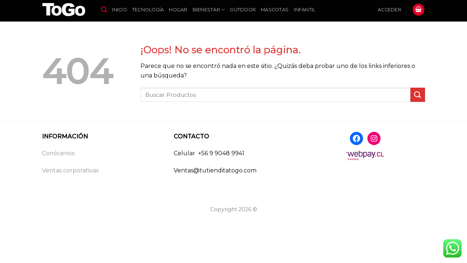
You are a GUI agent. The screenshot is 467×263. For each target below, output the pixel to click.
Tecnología (148, 9)
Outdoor (243, 9)
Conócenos (58, 153)
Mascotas (275, 9)
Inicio (119, 9)
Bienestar (209, 9)
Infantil (304, 9)
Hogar (178, 9)
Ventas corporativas (70, 170)
